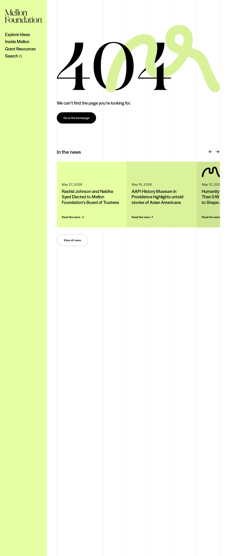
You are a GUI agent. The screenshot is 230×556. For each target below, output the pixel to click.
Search (13, 56)
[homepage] (23, 15)
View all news (72, 240)
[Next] (217, 152)
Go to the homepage (76, 118)
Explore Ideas (17, 34)
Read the (73, 217)
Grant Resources (20, 48)
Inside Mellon (17, 41)
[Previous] (210, 152)
